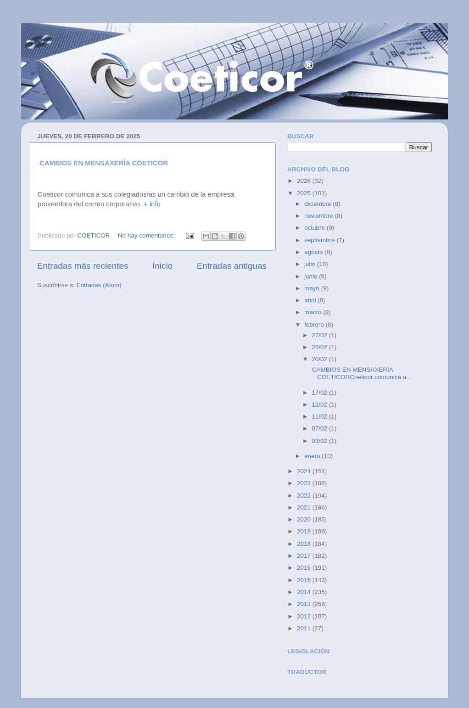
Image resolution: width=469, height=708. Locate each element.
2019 (305, 531)
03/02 (320, 440)
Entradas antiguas (232, 266)
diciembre (318, 203)
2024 (305, 471)
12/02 (320, 404)
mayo (312, 288)
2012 (305, 616)
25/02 (320, 347)
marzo (313, 312)
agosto (314, 252)
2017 (305, 555)
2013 (305, 603)
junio (311, 276)
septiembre (320, 240)
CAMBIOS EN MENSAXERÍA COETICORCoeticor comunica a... (361, 373)
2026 (305, 180)
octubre (315, 227)
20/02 (320, 359)
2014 (305, 592)
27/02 (320, 335)
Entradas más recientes (82, 266)
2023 (305, 483)
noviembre (319, 215)
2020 (305, 519)
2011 (305, 628)
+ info (152, 204)
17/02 (320, 392)
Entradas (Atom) (99, 285)
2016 (305, 567)
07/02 (320, 428)
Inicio (162, 266)
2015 (305, 580)
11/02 (320, 416)
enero (313, 456)
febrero (315, 324)
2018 (305, 543)
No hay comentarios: (147, 235)
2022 (305, 495)
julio (310, 264)
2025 (305, 193)
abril (311, 300)
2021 (305, 507)
